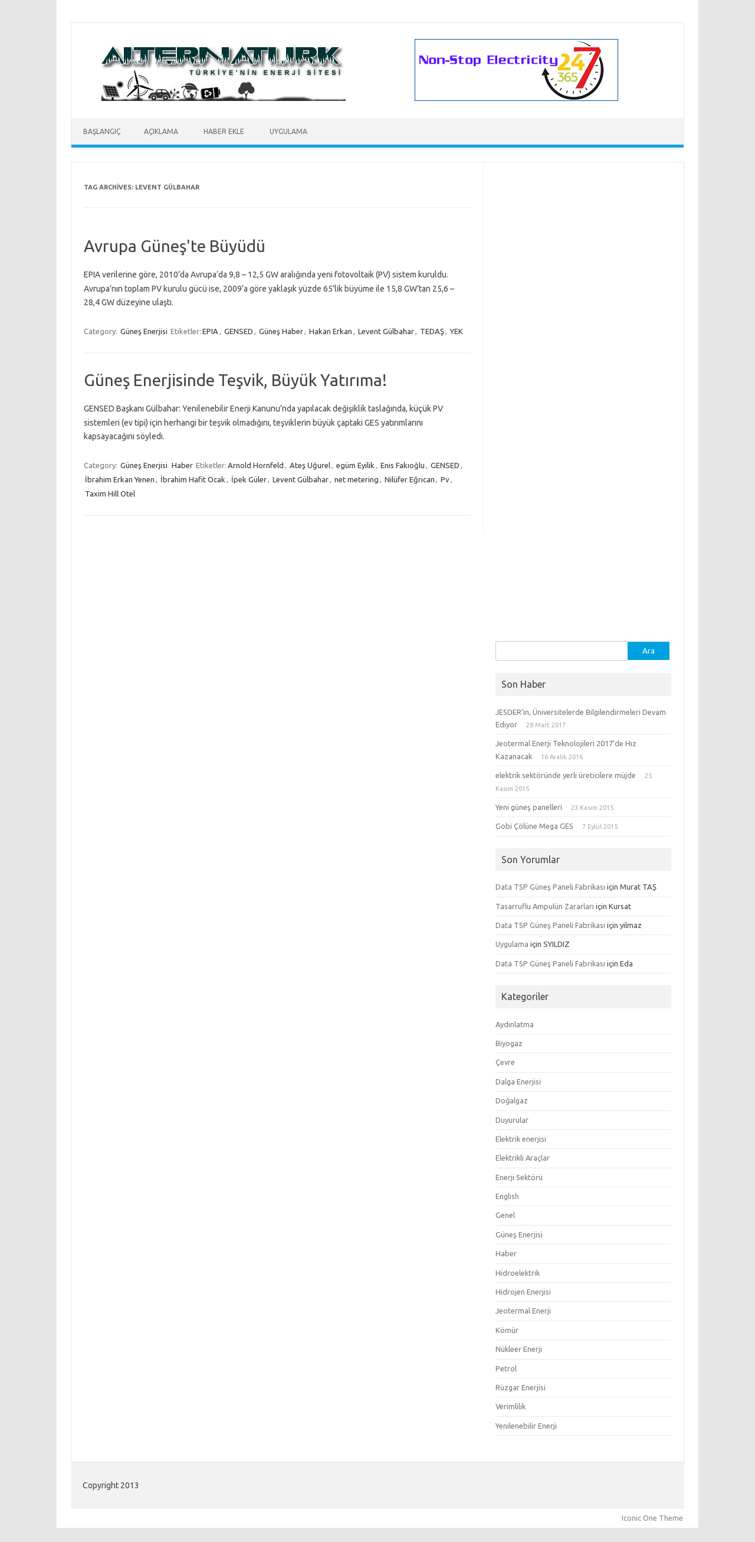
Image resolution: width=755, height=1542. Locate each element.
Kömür (506, 1330)
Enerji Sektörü (519, 1177)
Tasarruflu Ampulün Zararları (544, 906)
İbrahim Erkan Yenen (120, 479)
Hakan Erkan (330, 331)
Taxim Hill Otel (110, 493)
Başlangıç (101, 131)
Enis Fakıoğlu (402, 465)
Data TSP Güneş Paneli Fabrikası (550, 887)
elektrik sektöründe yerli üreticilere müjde (565, 775)
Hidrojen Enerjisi (523, 1292)
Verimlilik (510, 1406)
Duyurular (511, 1120)
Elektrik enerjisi (520, 1139)
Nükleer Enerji (518, 1349)
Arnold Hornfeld (256, 465)
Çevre (505, 1062)
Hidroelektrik (517, 1273)
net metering (356, 479)
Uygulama (288, 131)
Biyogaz (509, 1043)
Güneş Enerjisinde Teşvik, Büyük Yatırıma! (235, 380)
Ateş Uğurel (310, 465)
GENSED (238, 331)
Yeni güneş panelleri (528, 807)
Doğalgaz (511, 1100)
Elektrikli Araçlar (522, 1158)
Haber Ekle (223, 131)
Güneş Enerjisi (144, 331)
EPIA (210, 331)
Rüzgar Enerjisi (520, 1387)
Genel (505, 1215)
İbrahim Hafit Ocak (192, 479)
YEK (456, 331)
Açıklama (161, 131)
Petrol (506, 1368)
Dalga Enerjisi (518, 1081)
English (507, 1196)
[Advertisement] (583, 464)
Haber (182, 465)
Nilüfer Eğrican (410, 479)
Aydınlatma (514, 1024)
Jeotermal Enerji (523, 1310)
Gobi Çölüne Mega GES (534, 826)
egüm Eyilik (355, 465)
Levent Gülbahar (386, 331)
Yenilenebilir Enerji (526, 1426)
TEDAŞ (432, 331)
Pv (445, 479)
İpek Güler (249, 479)
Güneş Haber (281, 331)
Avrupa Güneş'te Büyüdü (174, 246)
